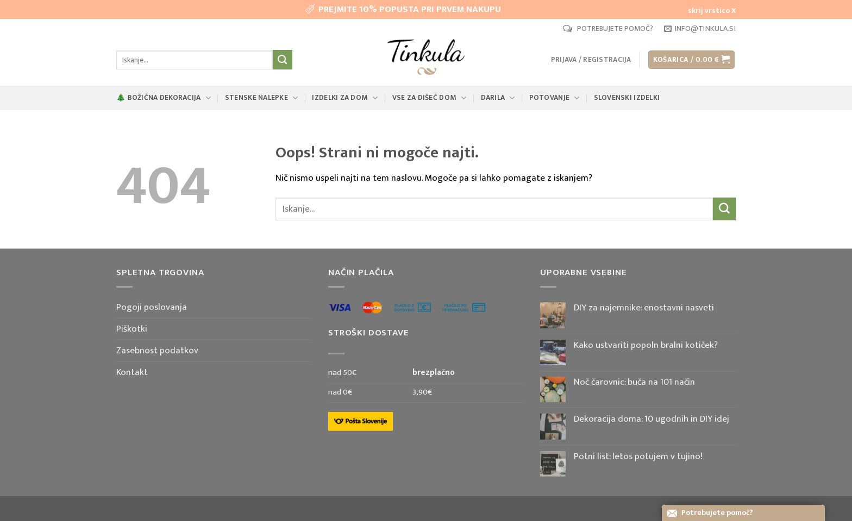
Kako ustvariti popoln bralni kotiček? (646, 345)
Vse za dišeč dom (429, 98)
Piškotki (131, 328)
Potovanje (554, 98)
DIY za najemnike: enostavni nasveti (644, 307)
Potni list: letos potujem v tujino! (638, 456)
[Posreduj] (282, 59)
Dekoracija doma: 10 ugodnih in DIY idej (651, 419)
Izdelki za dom (345, 98)
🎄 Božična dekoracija (163, 98)
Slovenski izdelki (627, 98)
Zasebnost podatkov (157, 350)
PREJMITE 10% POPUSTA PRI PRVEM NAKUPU (409, 9)
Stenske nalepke (261, 98)
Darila (498, 98)
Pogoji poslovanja (151, 307)
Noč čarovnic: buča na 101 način (634, 382)
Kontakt (132, 372)
